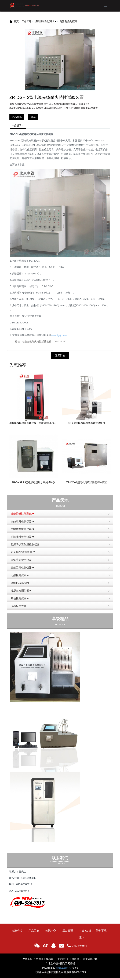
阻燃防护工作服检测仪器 (60, 545)
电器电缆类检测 (68, 21)
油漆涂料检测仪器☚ (60, 537)
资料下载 (101, 930)
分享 (33, 117)
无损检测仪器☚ (60, 575)
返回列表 (60, 355)
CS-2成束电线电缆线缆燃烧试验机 (86, 423)
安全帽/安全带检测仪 (60, 552)
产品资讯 (17, 117)
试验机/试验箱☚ (60, 583)
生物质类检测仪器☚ (60, 529)
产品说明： (18, 125)
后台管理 (67, 930)
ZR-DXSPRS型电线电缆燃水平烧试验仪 (33, 482)
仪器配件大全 (60, 606)
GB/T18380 (60, 341)
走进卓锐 (17, 930)
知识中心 (50, 930)
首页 (16, 21)
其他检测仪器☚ (60, 598)
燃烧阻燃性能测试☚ (45, 21)
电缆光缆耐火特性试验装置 (36, 341)
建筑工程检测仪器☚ (60, 568)
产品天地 (26, 21)
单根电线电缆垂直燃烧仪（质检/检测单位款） (33, 423)
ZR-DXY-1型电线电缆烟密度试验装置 (86, 482)
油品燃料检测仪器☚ (60, 521)
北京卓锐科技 (63, 967)
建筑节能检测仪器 (60, 560)
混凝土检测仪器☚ (60, 591)
